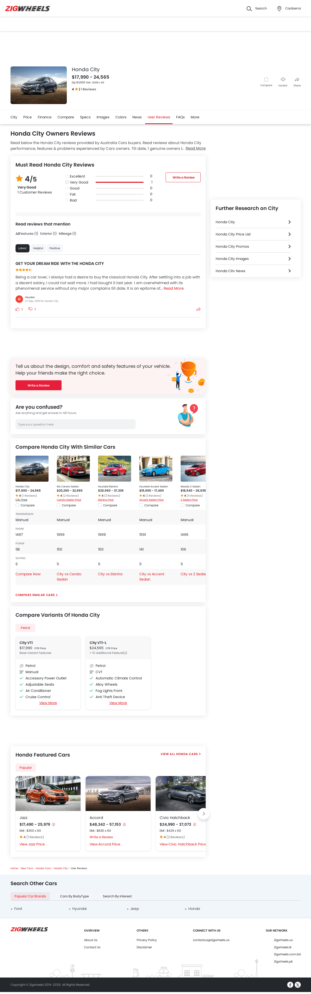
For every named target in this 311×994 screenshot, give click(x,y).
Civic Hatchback (175, 817)
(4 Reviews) (195, 496)
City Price (21, 500)
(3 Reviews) (112, 496)
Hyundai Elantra (108, 486)
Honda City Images (232, 258)
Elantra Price (106, 500)
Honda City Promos (232, 246)
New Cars (27, 868)
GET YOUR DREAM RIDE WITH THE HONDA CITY (60, 263)
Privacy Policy (147, 940)
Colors (120, 117)
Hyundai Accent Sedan (153, 486)
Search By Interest (117, 896)
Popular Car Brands (30, 896)
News (137, 117)
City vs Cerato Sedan (69, 577)
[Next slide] (203, 813)
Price (27, 117)
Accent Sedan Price (151, 500)
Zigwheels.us (283, 940)
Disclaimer (144, 947)
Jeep (134, 908)
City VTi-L (98, 642)
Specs (85, 117)
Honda (194, 908)
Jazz (24, 817)
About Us (90, 940)
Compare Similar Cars (35, 595)
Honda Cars (187, 754)
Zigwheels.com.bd (287, 954)
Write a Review (183, 177)
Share (297, 82)
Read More (196, 148)
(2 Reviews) (71, 496)
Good (74, 188)
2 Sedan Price (189, 500)
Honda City (23, 486)
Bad (73, 200)
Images (103, 117)
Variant (282, 82)
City (14, 117)
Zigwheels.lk (282, 947)
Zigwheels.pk (283, 961)
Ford (18, 908)
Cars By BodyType (74, 896)
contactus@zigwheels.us (211, 940)
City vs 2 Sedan (194, 574)
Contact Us (92, 947)
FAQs (180, 117)
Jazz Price (36, 844)
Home (14, 868)
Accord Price (109, 844)
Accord (96, 817)
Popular (26, 767)
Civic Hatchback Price (187, 844)
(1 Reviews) (29, 496)
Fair (73, 194)
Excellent (77, 176)
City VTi (26, 642)
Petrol (25, 627)
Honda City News (230, 270)
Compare (266, 85)
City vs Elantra (110, 574)
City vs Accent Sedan (151, 577)
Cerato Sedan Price (69, 500)
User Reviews (159, 117)
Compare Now (28, 574)
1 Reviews (88, 89)
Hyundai (79, 908)
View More (48, 702)
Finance (45, 117)
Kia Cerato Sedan (68, 486)
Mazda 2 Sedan (190, 486)
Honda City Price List (233, 234)
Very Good (79, 182)
